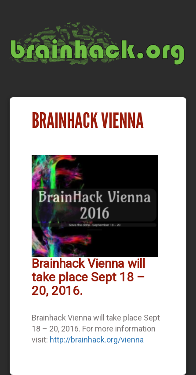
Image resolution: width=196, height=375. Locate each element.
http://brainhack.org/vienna (97, 339)
